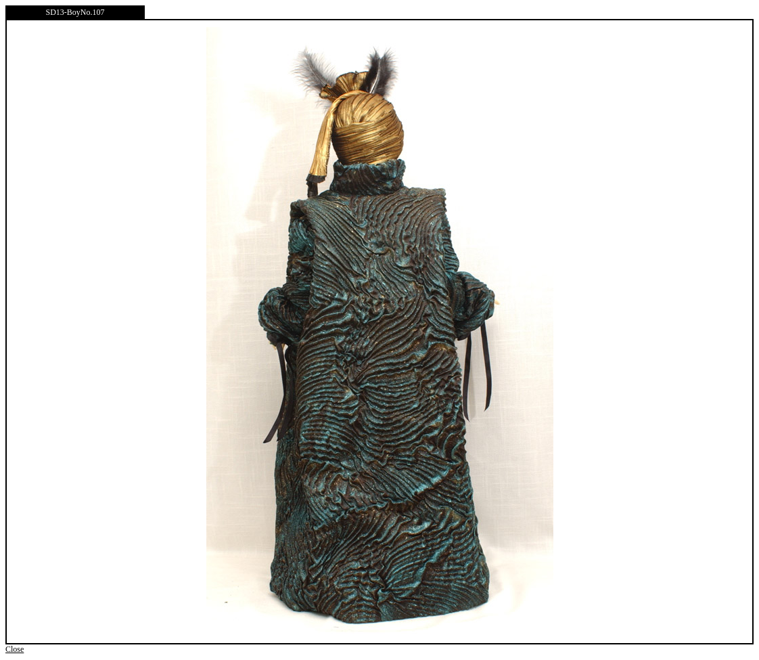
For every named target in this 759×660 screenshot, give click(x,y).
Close (14, 649)
